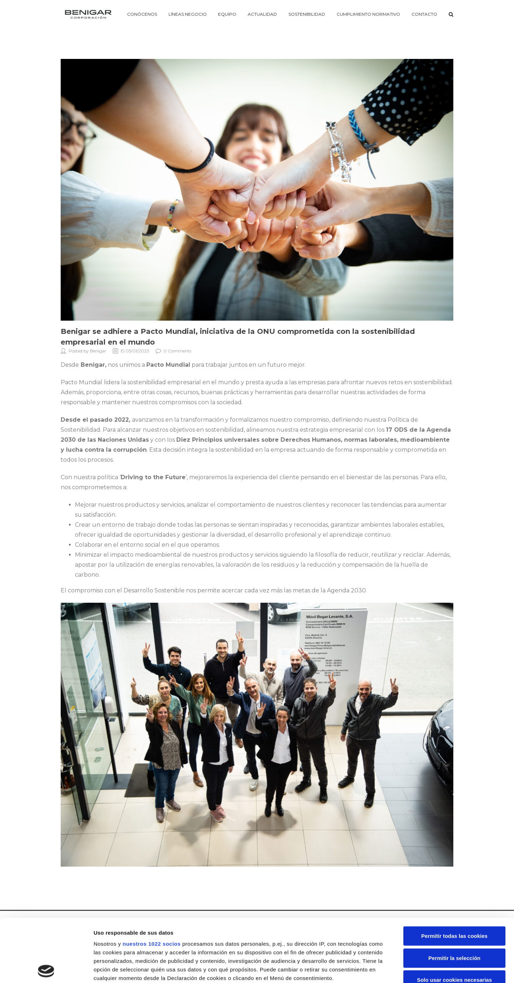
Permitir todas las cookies (454, 873)
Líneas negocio (187, 14)
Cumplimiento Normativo (368, 14)
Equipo (227, 14)
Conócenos (142, 14)
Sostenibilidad (306, 14)
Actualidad (262, 14)
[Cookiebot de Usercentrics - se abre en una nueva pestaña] (46, 969)
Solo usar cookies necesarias (454, 917)
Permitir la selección (454, 895)
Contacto (424, 14)
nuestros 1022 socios (151, 881)
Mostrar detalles (383, 969)
